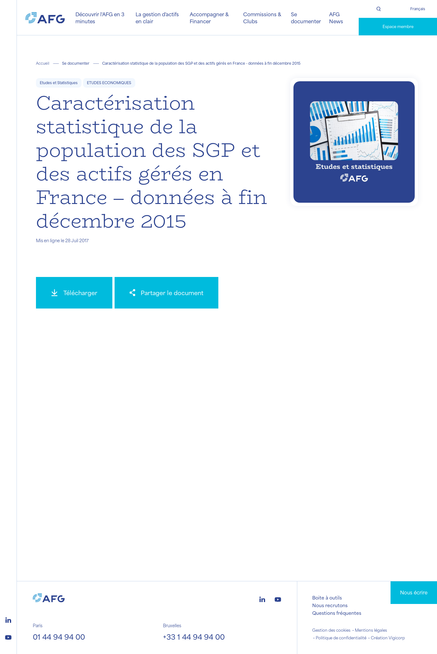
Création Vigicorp (388, 637)
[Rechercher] (378, 9)
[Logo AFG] (45, 18)
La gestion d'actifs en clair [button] (157, 17)
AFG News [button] (336, 17)
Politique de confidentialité (341, 637)
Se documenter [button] (306, 17)
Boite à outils (327, 597)
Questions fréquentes (336, 613)
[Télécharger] (74, 293)
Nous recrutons (330, 605)
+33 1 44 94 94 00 (194, 636)
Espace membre (398, 26)
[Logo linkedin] (8, 619)
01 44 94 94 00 (59, 636)
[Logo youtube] (8, 636)
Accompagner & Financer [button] (209, 17)
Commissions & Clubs (262, 17)
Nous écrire (413, 592)
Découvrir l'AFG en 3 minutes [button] (99, 17)
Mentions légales (371, 630)
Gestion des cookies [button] (331, 630)
